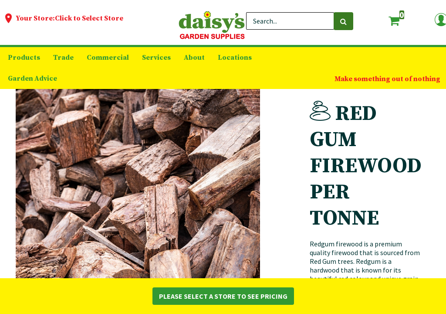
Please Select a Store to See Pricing (223, 296)
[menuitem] (24, 57)
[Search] (343, 21)
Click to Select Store (89, 18)
